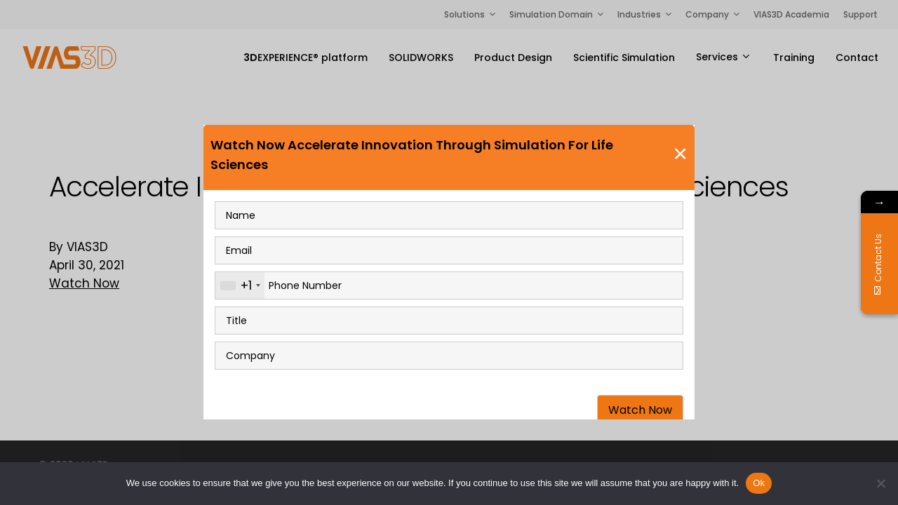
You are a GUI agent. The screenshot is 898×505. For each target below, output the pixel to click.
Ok (759, 483)
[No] (880, 483)
